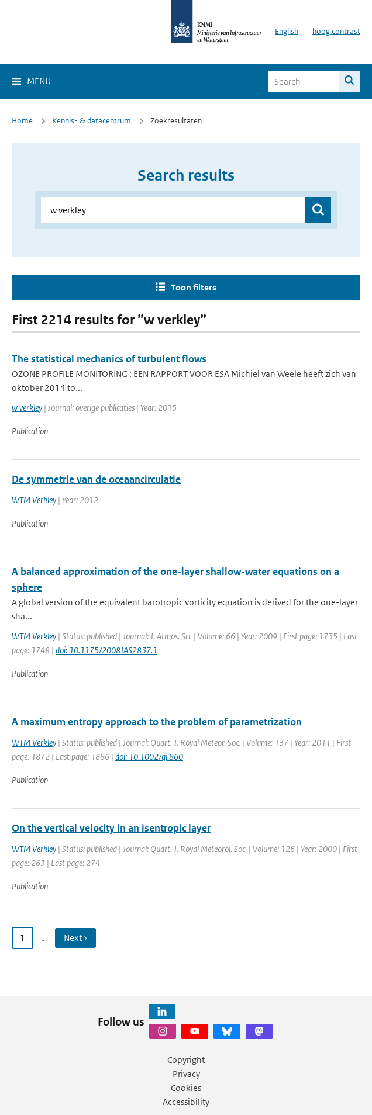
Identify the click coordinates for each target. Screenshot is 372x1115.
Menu (39, 80)
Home (22, 121)
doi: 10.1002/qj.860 (149, 756)
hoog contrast (336, 31)
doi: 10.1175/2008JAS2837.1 (106, 650)
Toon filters (193, 287)
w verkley (27, 407)
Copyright (186, 1059)
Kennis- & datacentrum (91, 121)
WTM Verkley (34, 499)
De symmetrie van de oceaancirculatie (96, 479)
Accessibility (186, 1101)
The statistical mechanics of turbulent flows (109, 358)
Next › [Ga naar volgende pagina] (75, 937)
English (286, 31)
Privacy (186, 1073)
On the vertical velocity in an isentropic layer (111, 828)
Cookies (186, 1087)
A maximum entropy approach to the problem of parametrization (157, 721)
